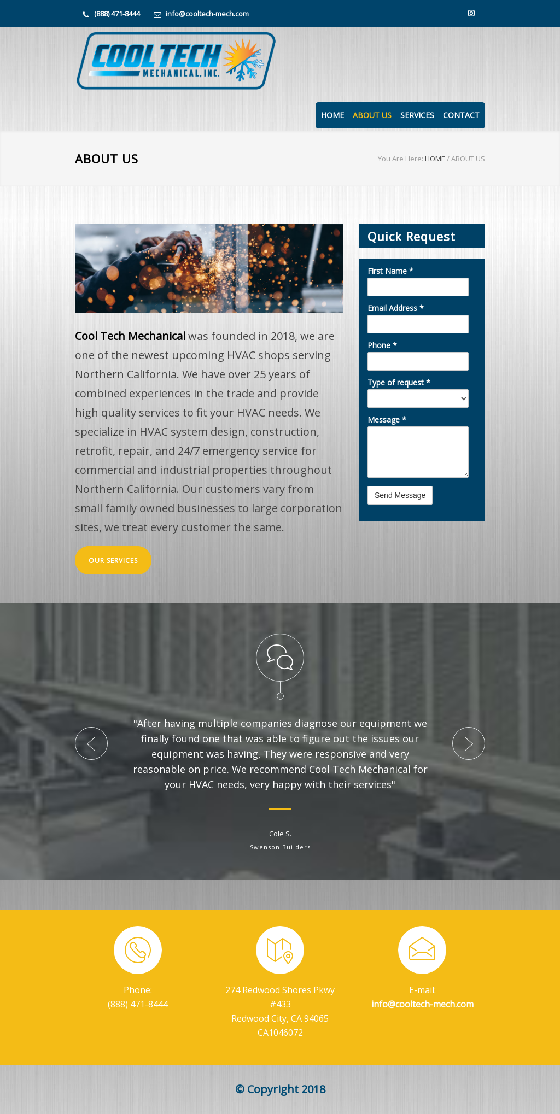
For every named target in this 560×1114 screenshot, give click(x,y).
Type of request (399, 382)
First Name (390, 271)
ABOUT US (372, 115)
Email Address (396, 308)
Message (387, 420)
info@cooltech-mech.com (207, 14)
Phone (382, 345)
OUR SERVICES (113, 560)
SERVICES (417, 115)
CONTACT (461, 115)
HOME (332, 115)
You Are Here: (400, 158)
